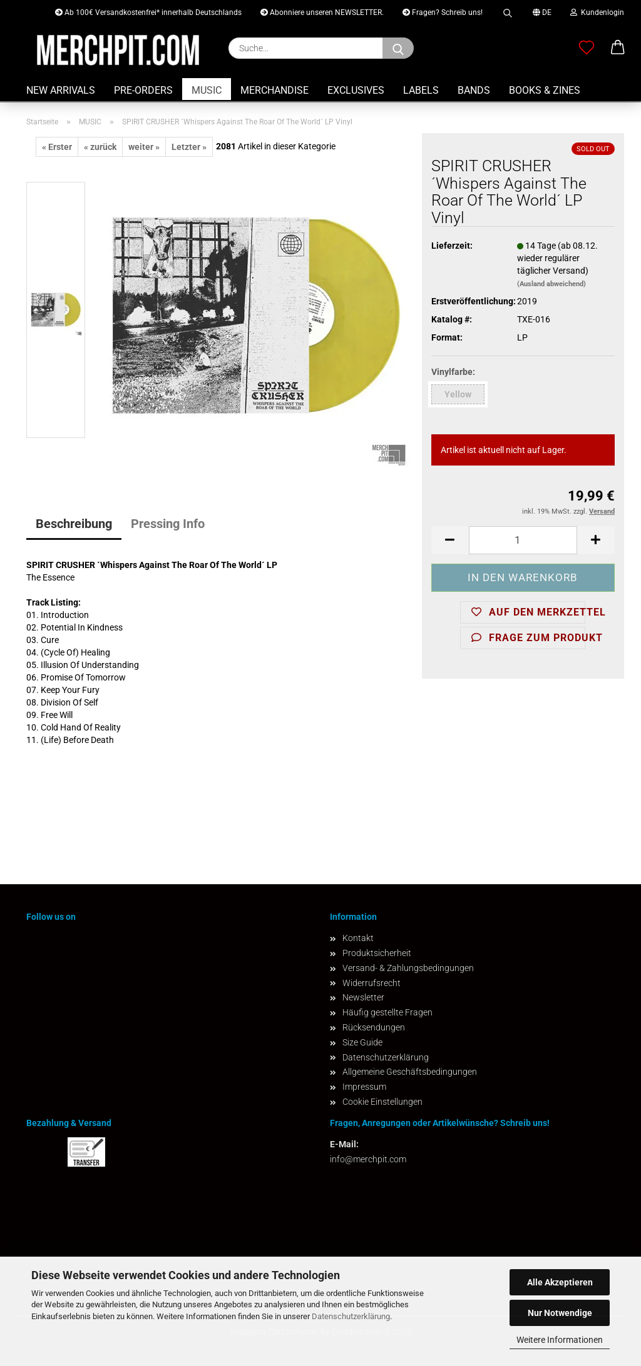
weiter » (144, 147)
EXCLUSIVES (355, 90)
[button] (617, 48)
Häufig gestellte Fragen (387, 1012)
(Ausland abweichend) (551, 284)
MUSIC (207, 90)
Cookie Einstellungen (382, 1102)
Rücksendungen (373, 1027)
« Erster (57, 147)
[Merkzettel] (586, 48)
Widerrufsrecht (371, 983)
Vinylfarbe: (453, 372)
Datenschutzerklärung (351, 1316)
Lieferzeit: (452, 246)
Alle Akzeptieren (560, 1282)
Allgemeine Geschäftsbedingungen (409, 1072)
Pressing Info (168, 523)
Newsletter (363, 997)
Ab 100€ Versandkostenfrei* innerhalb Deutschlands (148, 12)
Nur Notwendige (560, 1313)
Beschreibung (74, 523)
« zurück (100, 147)
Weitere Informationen (559, 1340)
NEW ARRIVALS (60, 90)
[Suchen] (398, 48)
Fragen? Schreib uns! (443, 12)
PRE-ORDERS (143, 90)
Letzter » (189, 147)
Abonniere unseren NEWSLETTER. (322, 12)
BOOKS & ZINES (544, 90)
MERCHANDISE (274, 90)
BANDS (474, 90)
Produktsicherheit (376, 953)
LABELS (421, 90)
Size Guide (362, 1042)
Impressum (364, 1087)
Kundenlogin (597, 12)
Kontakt (358, 938)
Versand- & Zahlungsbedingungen (408, 968)
